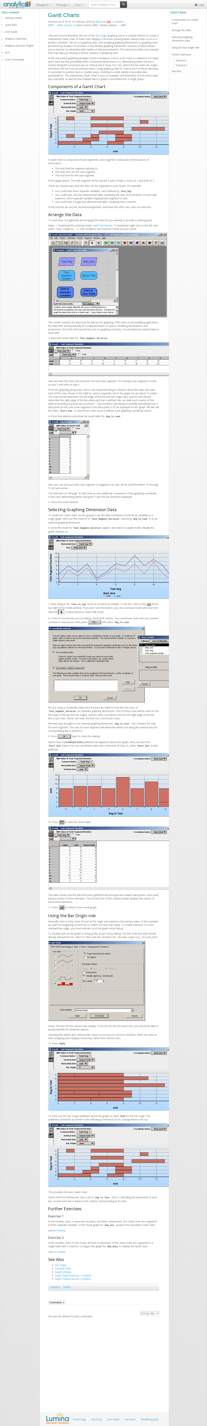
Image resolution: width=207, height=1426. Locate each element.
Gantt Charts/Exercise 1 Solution (73, 1275)
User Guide (11, 31)
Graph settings (63, 1272)
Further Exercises (181, 54)
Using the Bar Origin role (185, 47)
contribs (118, 21)
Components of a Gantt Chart (185, 21)
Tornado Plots (63, 1268)
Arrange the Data (181, 30)
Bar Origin (101, 35)
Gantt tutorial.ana (102, 225)
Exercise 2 (181, 65)
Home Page (79, 1419)
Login (199, 4)
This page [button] (62, 4)
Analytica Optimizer (16, 38)
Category (55, 1287)
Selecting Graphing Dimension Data (182, 38)
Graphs (67, 1287)
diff (50, 25)
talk (109, 21)
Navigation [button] (43, 4)
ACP (7, 52)
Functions (130, 1419)
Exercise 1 (181, 60)
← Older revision (63, 25)
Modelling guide (149, 1419)
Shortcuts (96, 1419)
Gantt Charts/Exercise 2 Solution (73, 1279)
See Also (176, 71)
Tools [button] (78, 4)
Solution (61, 1230)
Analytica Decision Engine (19, 45)
